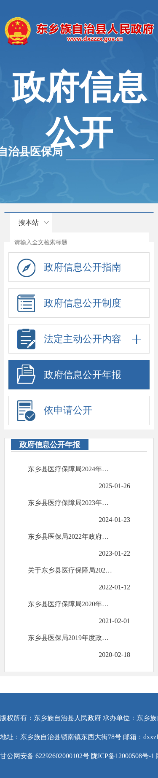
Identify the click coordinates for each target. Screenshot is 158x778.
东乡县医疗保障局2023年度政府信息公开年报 (71, 502)
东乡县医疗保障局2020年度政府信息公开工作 (71, 604)
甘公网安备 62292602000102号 (44, 755)
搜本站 (29, 222)
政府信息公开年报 (82, 375)
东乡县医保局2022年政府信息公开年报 (71, 536)
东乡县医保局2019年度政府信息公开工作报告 (71, 637)
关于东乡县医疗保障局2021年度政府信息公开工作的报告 (71, 570)
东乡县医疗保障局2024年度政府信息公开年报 (71, 469)
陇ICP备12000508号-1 (122, 755)
